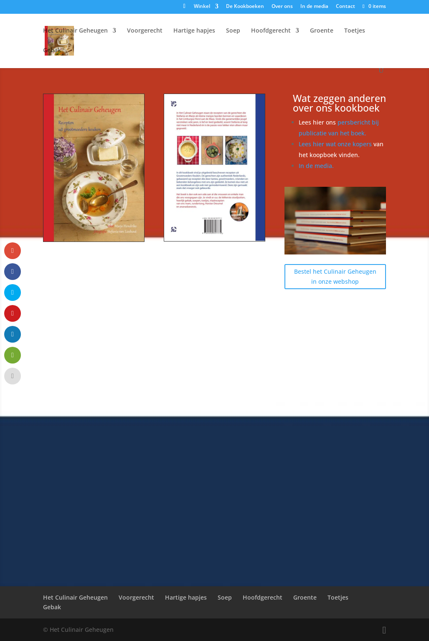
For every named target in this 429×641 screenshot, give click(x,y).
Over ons (282, 7)
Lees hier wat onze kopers (336, 144)
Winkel (202, 7)
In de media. (316, 166)
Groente (321, 31)
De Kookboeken (245, 7)
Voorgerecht (144, 31)
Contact (345, 7)
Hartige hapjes (194, 31)
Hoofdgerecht (271, 31)
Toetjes (354, 31)
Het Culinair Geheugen (75, 31)
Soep (233, 31)
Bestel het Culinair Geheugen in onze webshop (335, 276)
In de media (314, 7)
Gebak (52, 50)
